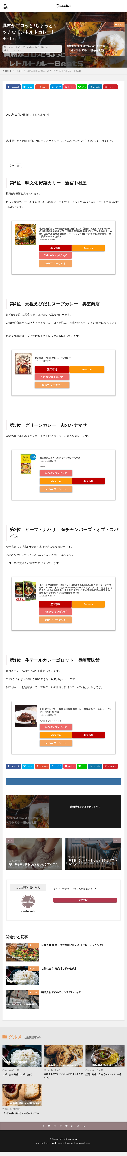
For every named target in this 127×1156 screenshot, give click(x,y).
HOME (8, 71)
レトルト (17, 50)
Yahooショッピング (55, 255)
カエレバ (51, 239)
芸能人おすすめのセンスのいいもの (62, 992)
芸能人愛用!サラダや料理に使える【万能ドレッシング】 (74, 944)
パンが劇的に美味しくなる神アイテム (21, 1115)
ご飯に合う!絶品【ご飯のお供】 (60, 968)
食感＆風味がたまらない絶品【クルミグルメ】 (62, 1076)
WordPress (86, 1147)
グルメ (47, 47)
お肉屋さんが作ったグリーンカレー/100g (60, 457)
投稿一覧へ (84, 899)
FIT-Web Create (54, 1147)
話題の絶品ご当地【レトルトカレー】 (102, 1076)
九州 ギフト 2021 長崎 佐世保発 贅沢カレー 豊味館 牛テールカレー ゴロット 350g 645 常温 (75, 710)
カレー (10, 50)
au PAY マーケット (55, 263)
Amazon (88, 247)
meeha (73, 1143)
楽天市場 (55, 247)
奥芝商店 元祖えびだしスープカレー (53, 357)
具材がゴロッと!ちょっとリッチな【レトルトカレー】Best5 (54, 71)
